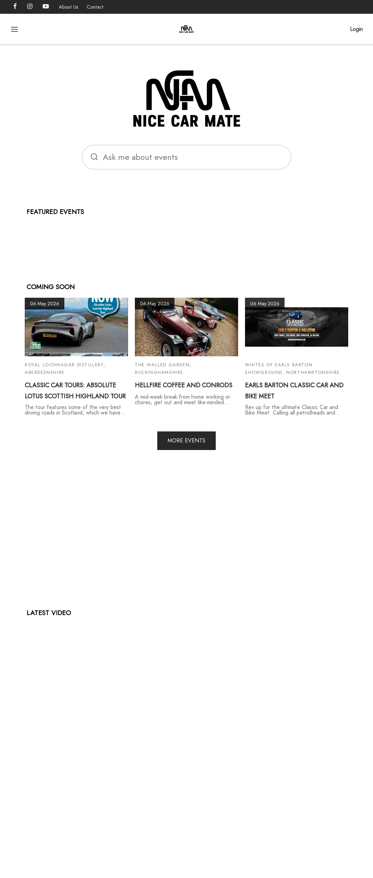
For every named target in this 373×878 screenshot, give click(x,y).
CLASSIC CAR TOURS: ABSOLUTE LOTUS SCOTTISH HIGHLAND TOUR (75, 391)
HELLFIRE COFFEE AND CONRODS (183, 385)
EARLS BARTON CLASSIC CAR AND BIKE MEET (294, 391)
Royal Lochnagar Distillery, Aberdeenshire (65, 368)
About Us (68, 6)
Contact (95, 6)
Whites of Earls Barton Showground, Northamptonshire (292, 368)
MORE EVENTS (186, 441)
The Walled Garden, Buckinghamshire (163, 368)
